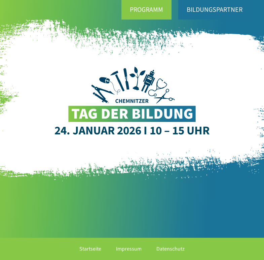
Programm (146, 9)
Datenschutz (170, 249)
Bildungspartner (214, 9)
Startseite (90, 249)
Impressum (129, 249)
